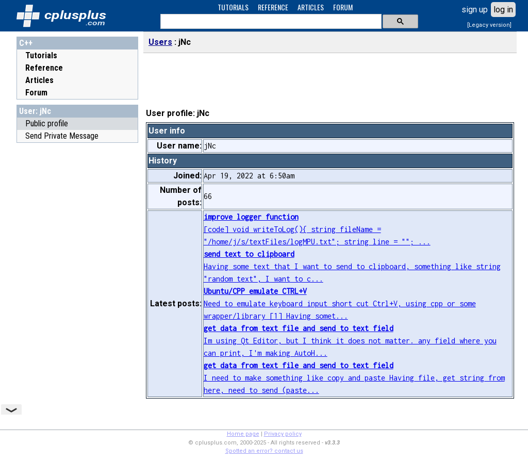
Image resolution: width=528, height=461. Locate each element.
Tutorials (41, 55)
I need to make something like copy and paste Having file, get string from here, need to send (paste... (354, 377)
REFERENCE (273, 7)
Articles (39, 80)
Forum (36, 92)
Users (160, 42)
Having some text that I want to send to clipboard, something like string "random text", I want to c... (352, 266)
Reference (44, 68)
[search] (270, 21)
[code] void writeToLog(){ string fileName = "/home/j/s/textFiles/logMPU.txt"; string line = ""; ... (317, 229)
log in (503, 9)
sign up (474, 9)
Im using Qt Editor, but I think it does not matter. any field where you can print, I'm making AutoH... (350, 340)
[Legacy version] (489, 25)
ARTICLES (311, 7)
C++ (25, 43)
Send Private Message (61, 136)
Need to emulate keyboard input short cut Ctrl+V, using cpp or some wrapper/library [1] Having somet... (340, 303)
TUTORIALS (233, 7)
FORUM (343, 7)
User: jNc (35, 111)
